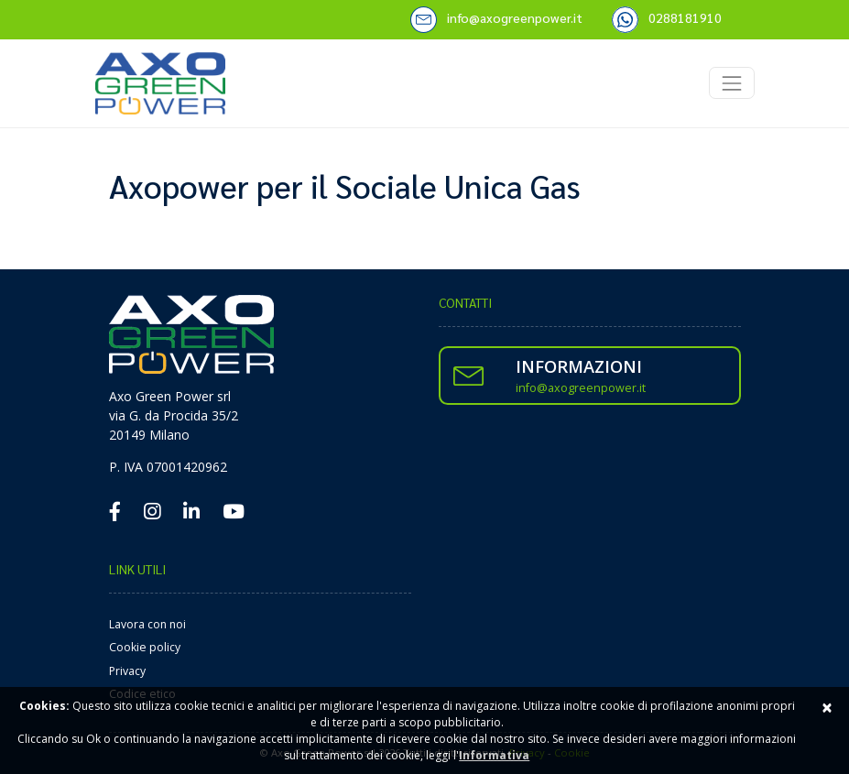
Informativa (494, 755)
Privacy (127, 671)
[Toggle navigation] (731, 83)
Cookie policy (144, 647)
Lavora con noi (147, 624)
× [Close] (827, 707)
